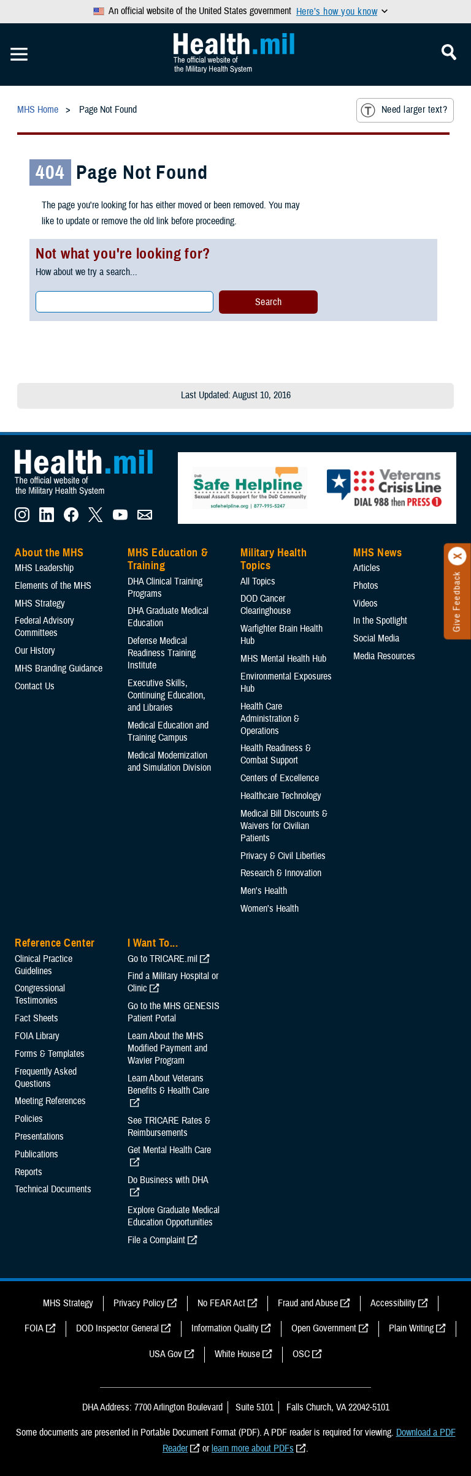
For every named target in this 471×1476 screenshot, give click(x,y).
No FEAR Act (221, 1303)
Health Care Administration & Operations (269, 718)
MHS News (377, 552)
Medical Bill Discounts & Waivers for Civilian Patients (283, 826)
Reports (28, 1172)
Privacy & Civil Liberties (283, 856)
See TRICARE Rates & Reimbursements (169, 1127)
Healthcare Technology (280, 796)
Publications (36, 1154)
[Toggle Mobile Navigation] (19, 54)
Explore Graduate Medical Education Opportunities (174, 1216)
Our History (35, 651)
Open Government (323, 1328)
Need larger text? (404, 110)
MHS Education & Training (168, 559)
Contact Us (35, 686)
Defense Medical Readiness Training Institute (162, 653)
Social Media (376, 638)
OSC (301, 1354)
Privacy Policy (139, 1303)
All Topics (257, 581)
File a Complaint (156, 1240)
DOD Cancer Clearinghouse (265, 604)
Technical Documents (53, 1189)
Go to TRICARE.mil (162, 959)
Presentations (39, 1136)
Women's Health (269, 909)
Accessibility (393, 1303)
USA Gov (165, 1354)
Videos (365, 603)
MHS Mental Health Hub (283, 659)
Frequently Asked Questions (46, 1077)
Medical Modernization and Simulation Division (169, 761)
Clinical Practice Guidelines (43, 965)
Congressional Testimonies (40, 994)
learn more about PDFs (253, 1448)
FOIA (34, 1328)
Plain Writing (411, 1328)
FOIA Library (37, 1036)
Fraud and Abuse (308, 1303)
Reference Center (55, 943)
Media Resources (384, 656)
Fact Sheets (36, 1018)
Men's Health (263, 891)
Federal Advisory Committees (44, 627)
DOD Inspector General (117, 1328)
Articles (366, 568)
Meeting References (50, 1101)
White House (237, 1354)
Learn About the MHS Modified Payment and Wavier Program (167, 1048)
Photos (365, 586)
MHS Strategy (40, 603)
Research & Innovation (280, 873)
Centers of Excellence (279, 778)
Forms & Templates (50, 1054)
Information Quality (225, 1328)
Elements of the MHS (53, 586)
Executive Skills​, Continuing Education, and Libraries (166, 695)
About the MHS (49, 552)
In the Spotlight (380, 621)
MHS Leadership (44, 568)
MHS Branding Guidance (58, 668)
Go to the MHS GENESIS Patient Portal (174, 1012)
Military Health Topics (273, 559)
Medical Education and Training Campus (168, 731)
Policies (29, 1119)
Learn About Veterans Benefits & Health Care (168, 1084)
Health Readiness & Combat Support (275, 754)
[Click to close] (457, 556)
